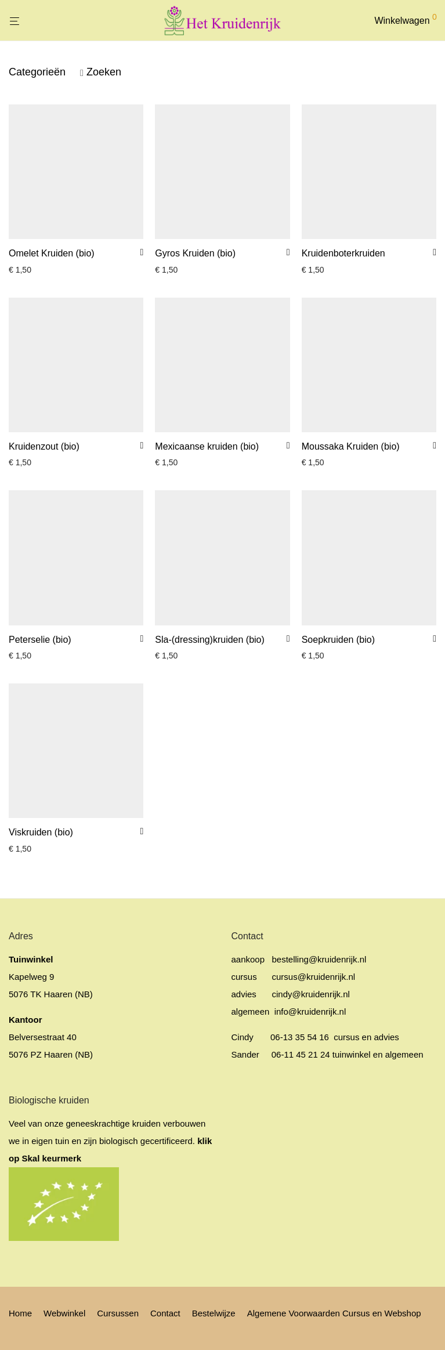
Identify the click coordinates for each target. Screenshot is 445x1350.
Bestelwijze (214, 1313)
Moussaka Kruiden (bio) (351, 446)
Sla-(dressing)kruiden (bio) (210, 640)
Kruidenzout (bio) (44, 446)
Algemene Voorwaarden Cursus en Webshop (334, 1313)
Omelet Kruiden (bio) (52, 253)
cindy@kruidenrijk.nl (311, 994)
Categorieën (37, 72)
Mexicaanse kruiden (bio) (207, 446)
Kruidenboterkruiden (343, 253)
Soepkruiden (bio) (338, 640)
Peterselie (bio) (40, 640)
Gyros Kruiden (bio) (195, 253)
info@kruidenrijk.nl (309, 1011)
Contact (165, 1313)
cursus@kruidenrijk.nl (314, 977)
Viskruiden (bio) (41, 832)
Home (20, 1313)
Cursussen (118, 1313)
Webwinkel (64, 1313)
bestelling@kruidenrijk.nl (319, 959)
